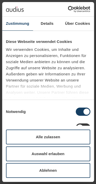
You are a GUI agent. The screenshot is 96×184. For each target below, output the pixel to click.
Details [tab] (47, 23)
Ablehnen (48, 170)
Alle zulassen (48, 137)
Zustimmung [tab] (17, 23)
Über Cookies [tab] (77, 23)
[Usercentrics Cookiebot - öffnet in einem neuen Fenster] (68, 9)
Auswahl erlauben (47, 154)
